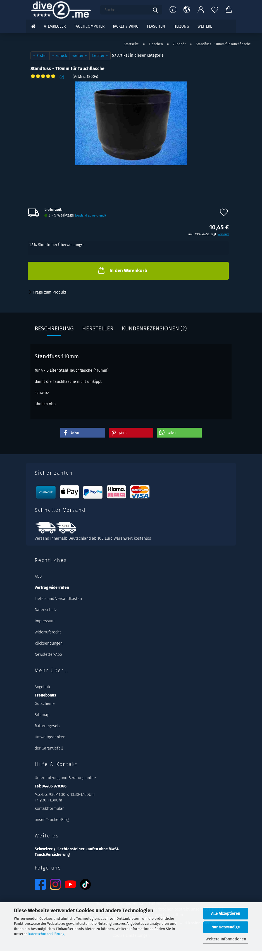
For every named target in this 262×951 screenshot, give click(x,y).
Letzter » (100, 55)
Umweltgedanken (50, 737)
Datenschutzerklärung (46, 934)
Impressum (44, 621)
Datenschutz (46, 609)
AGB (38, 576)
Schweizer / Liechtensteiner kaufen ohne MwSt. (77, 849)
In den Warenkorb (122, 270)
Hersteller (97, 328)
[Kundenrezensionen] (47, 78)
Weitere (204, 26)
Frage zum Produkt (49, 292)
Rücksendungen (49, 643)
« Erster (40, 55)
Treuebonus (45, 695)
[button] (186, 10)
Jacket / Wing (126, 26)
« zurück (59, 55)
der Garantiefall (49, 748)
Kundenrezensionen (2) (154, 328)
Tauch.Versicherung (52, 854)
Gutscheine (45, 703)
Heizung (181, 26)
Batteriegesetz (47, 726)
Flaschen (156, 26)
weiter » (79, 55)
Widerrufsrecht (48, 632)
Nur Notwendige (225, 927)
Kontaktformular (49, 808)
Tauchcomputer (89, 26)
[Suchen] (155, 10)
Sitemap (42, 714)
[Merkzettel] (214, 10)
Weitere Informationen (226, 939)
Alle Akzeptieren (225, 913)
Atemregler (55, 26)
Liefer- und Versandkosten (58, 598)
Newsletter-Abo (48, 654)
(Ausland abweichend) (90, 215)
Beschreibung (54, 328)
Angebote (43, 687)
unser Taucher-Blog (52, 819)
